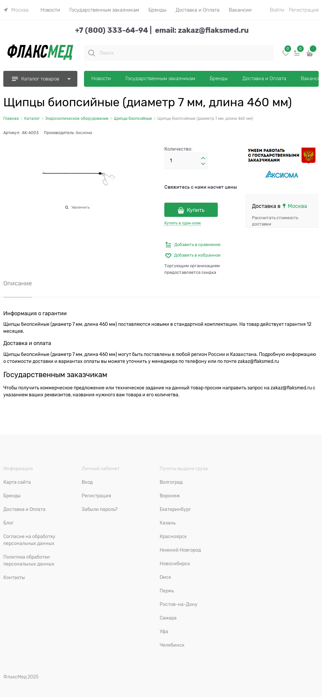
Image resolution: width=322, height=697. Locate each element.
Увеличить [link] (80, 207)
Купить (195, 210)
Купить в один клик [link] (182, 223)
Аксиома (84, 132)
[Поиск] (91, 53)
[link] (16, 10)
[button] (203, 158)
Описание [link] (17, 283)
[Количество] (185, 161)
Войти (277, 10)
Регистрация (304, 10)
